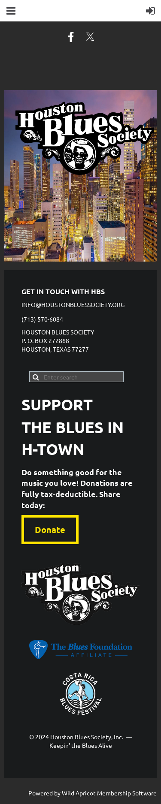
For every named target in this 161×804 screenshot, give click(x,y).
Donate (50, 529)
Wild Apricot (79, 793)
